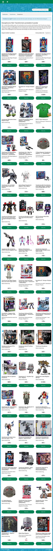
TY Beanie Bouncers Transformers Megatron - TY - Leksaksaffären (43, 153)
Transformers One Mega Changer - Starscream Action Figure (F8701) (9, 281)
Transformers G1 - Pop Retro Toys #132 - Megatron (26, 377)
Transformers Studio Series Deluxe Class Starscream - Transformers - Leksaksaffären (9, 468)
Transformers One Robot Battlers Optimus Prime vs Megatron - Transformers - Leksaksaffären (9, 153)
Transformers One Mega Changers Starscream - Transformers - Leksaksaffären (43, 55)
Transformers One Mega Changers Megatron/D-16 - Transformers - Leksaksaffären (9, 55)
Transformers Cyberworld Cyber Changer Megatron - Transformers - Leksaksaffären (26, 314)
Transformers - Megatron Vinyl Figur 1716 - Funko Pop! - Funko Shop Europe (9, 314)
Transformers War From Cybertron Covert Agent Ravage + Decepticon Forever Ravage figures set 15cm (43, 186)
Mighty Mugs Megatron (24, 533)
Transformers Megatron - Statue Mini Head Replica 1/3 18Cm (26, 468)
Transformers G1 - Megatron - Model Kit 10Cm (8, 534)
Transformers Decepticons (41, 346)
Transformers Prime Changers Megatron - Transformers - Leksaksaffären (25, 501)
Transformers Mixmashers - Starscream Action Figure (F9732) (43, 407)
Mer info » (9, 65)
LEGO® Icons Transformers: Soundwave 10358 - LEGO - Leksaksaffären (42, 87)
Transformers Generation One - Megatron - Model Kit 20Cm (25, 438)
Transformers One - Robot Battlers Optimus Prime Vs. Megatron (9, 407)
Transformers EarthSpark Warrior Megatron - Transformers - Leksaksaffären (26, 120)
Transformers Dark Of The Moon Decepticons (26, 347)
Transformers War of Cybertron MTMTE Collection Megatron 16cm (9, 249)
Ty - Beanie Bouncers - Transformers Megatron (7, 501)
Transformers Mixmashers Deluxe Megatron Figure (9, 120)
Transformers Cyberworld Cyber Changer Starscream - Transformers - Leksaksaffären (26, 281)
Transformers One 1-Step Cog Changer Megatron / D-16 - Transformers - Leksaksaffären (25, 153)
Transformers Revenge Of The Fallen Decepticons (8, 347)
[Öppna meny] (3, 1)
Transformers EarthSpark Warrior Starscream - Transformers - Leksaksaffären (9, 87)
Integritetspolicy (48, 549)
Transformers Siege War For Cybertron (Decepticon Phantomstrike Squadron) (42, 468)
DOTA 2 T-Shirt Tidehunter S (42, 119)
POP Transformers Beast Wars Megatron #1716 (42, 217)
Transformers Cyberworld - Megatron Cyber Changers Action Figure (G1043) (43, 250)
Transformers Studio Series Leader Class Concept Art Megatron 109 (43, 534)
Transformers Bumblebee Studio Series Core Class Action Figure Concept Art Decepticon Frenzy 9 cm (9, 218)
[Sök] (50, 9)
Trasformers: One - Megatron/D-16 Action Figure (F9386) (26, 407)
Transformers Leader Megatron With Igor (42, 377)
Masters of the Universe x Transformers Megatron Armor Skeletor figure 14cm (25, 250)
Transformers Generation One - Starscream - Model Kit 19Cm (42, 438)
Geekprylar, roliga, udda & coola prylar (12, 8)
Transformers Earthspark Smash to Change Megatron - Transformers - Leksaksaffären (43, 314)
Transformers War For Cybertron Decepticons (9, 377)
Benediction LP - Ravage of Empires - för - (43, 281)
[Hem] (7, 1)
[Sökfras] (40, 9)
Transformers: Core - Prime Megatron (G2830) (42, 501)
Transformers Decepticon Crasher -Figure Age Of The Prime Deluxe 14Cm (26, 217)
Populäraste (48, 32)
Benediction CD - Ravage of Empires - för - (26, 87)
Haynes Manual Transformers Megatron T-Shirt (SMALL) (25, 186)
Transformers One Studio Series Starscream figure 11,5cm (9, 438)
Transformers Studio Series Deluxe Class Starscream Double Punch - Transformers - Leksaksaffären (26, 55)
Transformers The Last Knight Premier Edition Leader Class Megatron (8, 186)
